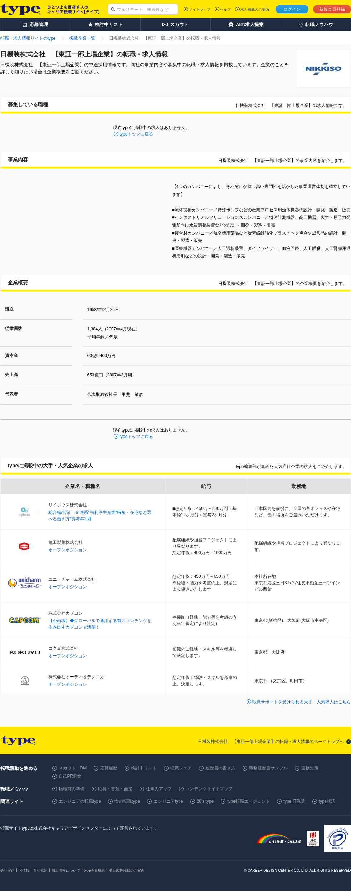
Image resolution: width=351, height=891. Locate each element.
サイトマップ (199, 9)
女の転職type (127, 801)
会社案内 (7, 870)
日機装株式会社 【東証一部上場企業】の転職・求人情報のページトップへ (271, 741)
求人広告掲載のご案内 (127, 870)
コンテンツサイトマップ (209, 788)
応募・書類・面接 (115, 788)
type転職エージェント (248, 801)
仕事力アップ (159, 788)
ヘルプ (225, 9)
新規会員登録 (332, 9)
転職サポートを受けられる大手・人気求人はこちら (301, 701)
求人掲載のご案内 (254, 9)
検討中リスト (144, 768)
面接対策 (309, 768)
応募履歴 (108, 768)
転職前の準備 (71, 788)
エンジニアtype (168, 801)
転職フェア (181, 768)
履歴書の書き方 (220, 768)
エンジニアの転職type (80, 801)
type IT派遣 (294, 801)
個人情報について (66, 870)
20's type (205, 801)
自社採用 (40, 870)
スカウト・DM (73, 768)
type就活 (327, 801)
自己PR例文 (70, 776)
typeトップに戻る (136, 134)
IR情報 (24, 870)
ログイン (292, 9)
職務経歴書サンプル (268, 768)
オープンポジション (67, 549)
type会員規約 (94, 870)
